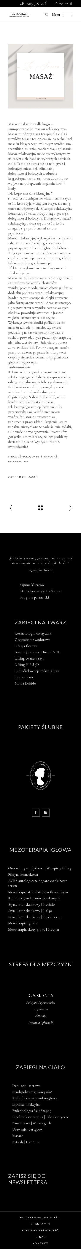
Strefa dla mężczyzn (40, 964)
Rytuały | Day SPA (25, 1142)
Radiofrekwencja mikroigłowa (37, 671)
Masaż (13, 198)
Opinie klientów (32, 585)
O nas (40, 1236)
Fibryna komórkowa (23, 874)
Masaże (17, 1135)
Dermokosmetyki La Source (40, 591)
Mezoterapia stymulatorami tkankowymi (38, 892)
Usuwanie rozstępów (27, 1129)
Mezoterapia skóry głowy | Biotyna (33, 929)
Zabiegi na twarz (40, 622)
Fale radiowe (24, 677)
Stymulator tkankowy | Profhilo (31, 904)
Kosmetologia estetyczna (33, 633)
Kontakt (40, 1015)
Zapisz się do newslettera (28, 1179)
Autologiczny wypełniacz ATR (37, 652)
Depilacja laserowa (26, 1085)
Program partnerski (34, 597)
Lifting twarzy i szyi (29, 658)
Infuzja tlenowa (26, 646)
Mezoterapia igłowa (40, 850)
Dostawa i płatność (40, 1230)
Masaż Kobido (25, 683)
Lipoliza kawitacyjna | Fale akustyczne (40, 1117)
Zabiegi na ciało (40, 1067)
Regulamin (40, 1009)
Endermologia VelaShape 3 (31, 1110)
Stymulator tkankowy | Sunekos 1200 (35, 917)
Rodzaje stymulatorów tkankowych (34, 898)
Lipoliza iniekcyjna (26, 1104)
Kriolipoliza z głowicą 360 (32, 1092)
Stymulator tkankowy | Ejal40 (30, 910)
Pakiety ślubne (40, 727)
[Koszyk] (46, 14)
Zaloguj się (61, 3)
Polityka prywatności (40, 1217)
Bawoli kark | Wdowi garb (31, 1123)
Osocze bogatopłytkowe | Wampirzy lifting (39, 868)
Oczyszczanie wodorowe (32, 639)
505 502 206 (36, 3)
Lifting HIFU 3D (27, 664)
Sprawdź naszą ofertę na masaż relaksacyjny (32, 459)
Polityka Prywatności (40, 1002)
